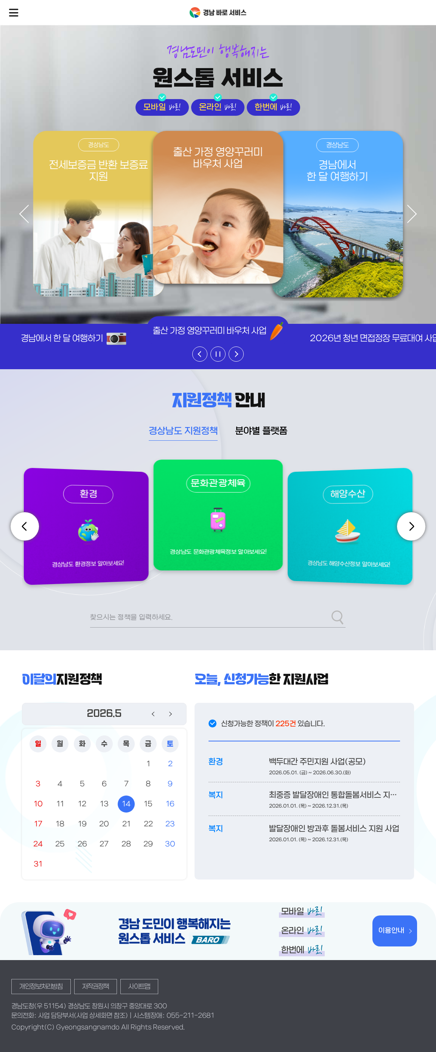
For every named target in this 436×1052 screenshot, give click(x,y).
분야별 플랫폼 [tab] (261, 432)
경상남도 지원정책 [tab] (183, 432)
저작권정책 (95, 986)
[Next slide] (407, 214)
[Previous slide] (28, 214)
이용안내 (391, 931)
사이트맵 (139, 986)
